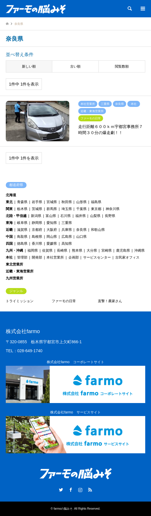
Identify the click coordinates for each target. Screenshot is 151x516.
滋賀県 (22, 230)
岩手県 (37, 202)
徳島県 (22, 244)
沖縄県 (139, 250)
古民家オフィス (127, 257)
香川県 (37, 244)
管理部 (22, 257)
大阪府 (51, 230)
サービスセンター (97, 257)
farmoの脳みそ (63, 508)
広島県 (66, 237)
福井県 (80, 216)
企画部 (73, 257)
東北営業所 (14, 264)
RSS (90, 490)
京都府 (37, 230)
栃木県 (22, 209)
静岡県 (37, 223)
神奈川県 (113, 209)
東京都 (96, 209)
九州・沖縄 (14, 250)
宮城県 (51, 202)
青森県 (22, 202)
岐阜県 (22, 223)
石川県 (65, 216)
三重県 (66, 223)
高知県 (66, 244)
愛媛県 (51, 244)
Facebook (71, 490)
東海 (9, 223)
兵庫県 (66, 230)
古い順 (75, 66)
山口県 (81, 237)
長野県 (110, 216)
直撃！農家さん (110, 301)
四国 (9, 244)
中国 (9, 237)
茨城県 (37, 209)
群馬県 (51, 209)
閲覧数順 (122, 66)
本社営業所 (55, 257)
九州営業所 (14, 278)
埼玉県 (66, 209)
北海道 (11, 195)
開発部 (37, 257)
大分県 (92, 250)
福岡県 (32, 250)
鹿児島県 (123, 250)
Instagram (80, 490)
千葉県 (81, 209)
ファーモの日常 (64, 301)
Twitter (61, 490)
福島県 (96, 202)
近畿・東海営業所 (19, 271)
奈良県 (81, 230)
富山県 (51, 216)
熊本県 (77, 250)
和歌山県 (98, 230)
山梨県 (95, 216)
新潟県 (36, 216)
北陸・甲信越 (16, 216)
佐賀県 (47, 250)
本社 (9, 257)
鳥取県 (22, 237)
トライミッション (19, 301)
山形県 (81, 202)
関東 (9, 209)
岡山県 (51, 237)
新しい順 (29, 66)
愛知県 (51, 223)
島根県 (37, 237)
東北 (9, 202)
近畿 (9, 230)
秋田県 (66, 202)
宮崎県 (106, 250)
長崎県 (62, 250)
